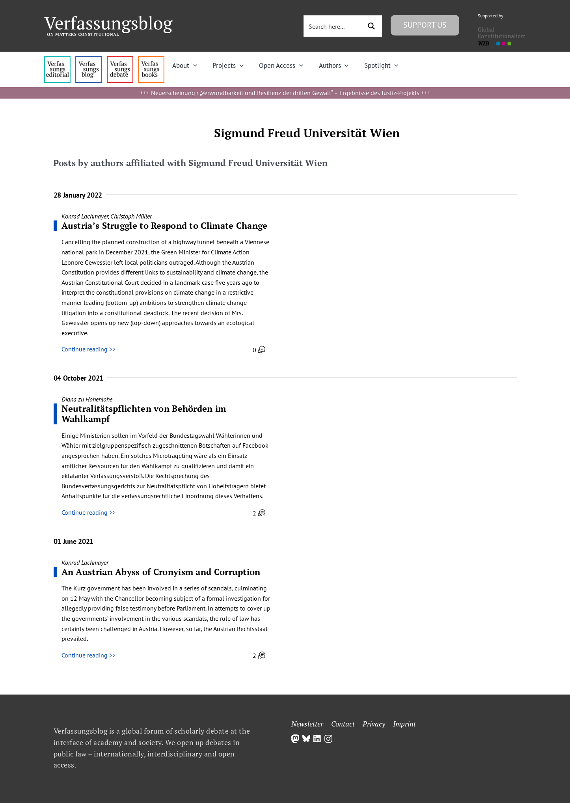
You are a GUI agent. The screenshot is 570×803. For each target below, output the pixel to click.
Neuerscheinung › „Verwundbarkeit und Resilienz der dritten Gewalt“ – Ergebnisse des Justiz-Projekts (285, 93)
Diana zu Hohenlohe (86, 399)
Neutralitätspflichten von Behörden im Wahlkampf (143, 413)
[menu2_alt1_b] (120, 59)
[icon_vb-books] (151, 59)
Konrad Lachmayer (84, 216)
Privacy (374, 723)
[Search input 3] (333, 26)
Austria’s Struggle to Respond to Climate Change (164, 225)
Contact (343, 723)
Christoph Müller (131, 216)
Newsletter (307, 723)
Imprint (404, 723)
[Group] (108, 19)
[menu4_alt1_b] (57, 59)
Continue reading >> (88, 349)
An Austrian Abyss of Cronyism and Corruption (161, 571)
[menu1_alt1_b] (88, 59)
